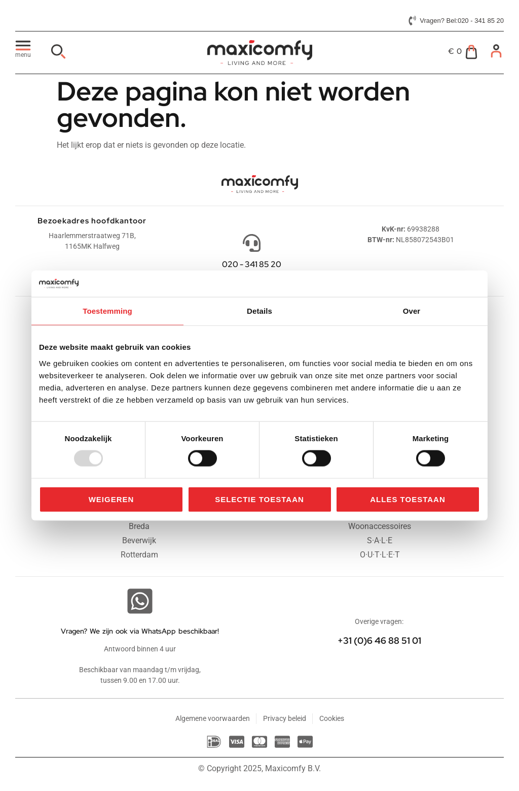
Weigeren (111, 499)
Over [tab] (412, 311)
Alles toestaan (407, 499)
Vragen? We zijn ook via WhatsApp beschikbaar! (140, 631)
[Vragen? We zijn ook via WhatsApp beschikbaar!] (140, 601)
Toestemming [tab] (107, 311)
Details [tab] (259, 311)
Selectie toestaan (259, 499)
